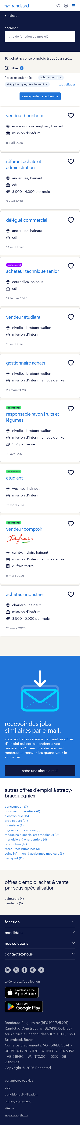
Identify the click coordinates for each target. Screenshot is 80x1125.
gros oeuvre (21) (16, 820)
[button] (61, 77)
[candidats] (40, 932)
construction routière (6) (22, 811)
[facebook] (24, 970)
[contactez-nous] (40, 954)
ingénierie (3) (14, 825)
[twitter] (16, 970)
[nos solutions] (40, 943)
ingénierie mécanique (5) (22, 830)
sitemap (10, 1108)
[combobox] (40, 36)
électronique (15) (17, 816)
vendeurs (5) (14, 903)
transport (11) (14, 858)
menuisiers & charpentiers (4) (26, 839)
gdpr (8, 1087)
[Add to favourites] (70, 115)
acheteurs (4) (14, 898)
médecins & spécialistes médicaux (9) (32, 834)
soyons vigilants (16, 1115)
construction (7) (16, 806)
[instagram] (33, 970)
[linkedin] (8, 970)
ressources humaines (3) (22, 848)
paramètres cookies (19, 1080)
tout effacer (67, 84)
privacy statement (18, 1101)
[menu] (73, 5)
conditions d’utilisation (21, 1094)
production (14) (16, 844)
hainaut (13, 15)
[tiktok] (41, 970)
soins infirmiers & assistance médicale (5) (34, 853)
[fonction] (40, 922)
